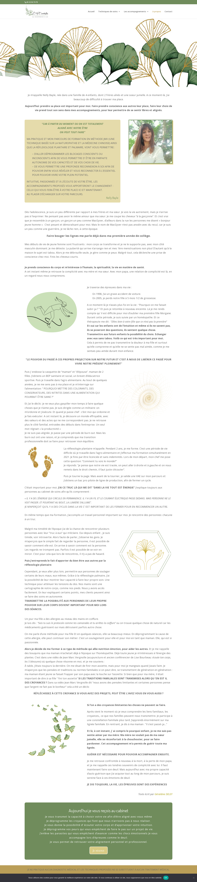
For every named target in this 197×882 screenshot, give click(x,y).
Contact (168, 12)
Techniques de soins (108, 12)
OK (166, 878)
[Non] (193, 877)
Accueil (91, 12)
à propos (156, 12)
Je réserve (98, 850)
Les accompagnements (135, 12)
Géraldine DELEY (163, 794)
